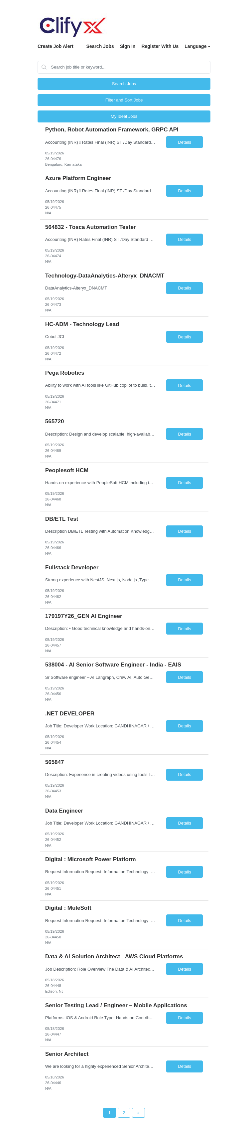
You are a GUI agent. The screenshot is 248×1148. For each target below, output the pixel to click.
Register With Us (160, 46)
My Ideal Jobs (124, 116)
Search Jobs (100, 46)
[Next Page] (138, 1113)
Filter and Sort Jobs (124, 99)
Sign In (128, 46)
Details (184, 142)
